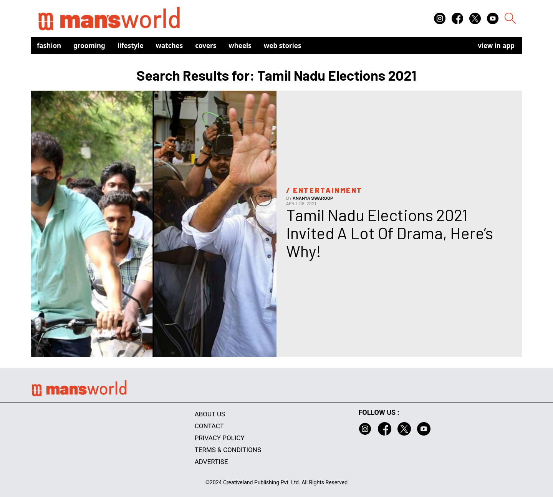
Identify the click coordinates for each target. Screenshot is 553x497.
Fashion (49, 45)
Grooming (89, 45)
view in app (496, 45)
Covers (205, 45)
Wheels (240, 45)
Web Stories (282, 45)
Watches (169, 45)
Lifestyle (131, 45)
